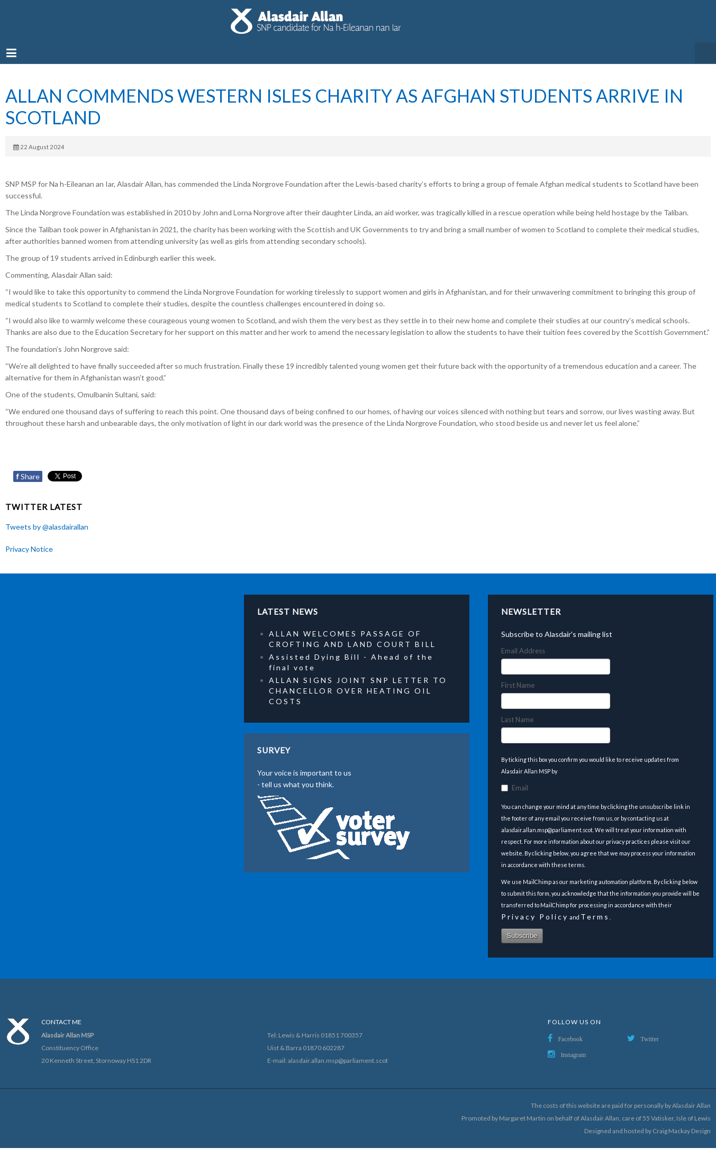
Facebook (570, 1039)
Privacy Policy (534, 916)
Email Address (523, 650)
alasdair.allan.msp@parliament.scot (338, 1060)
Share (28, 476)
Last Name (517, 719)
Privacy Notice (29, 548)
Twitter (649, 1039)
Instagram (573, 1055)
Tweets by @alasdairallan (46, 526)
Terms (595, 916)
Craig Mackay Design (681, 1131)
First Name (517, 685)
